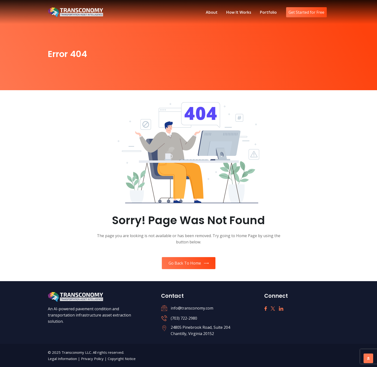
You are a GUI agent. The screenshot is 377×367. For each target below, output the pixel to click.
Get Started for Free (306, 12)
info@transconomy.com (192, 308)
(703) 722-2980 (184, 318)
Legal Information (63, 358)
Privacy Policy (93, 358)
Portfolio (268, 12)
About (212, 12)
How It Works (238, 12)
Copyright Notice (122, 358)
